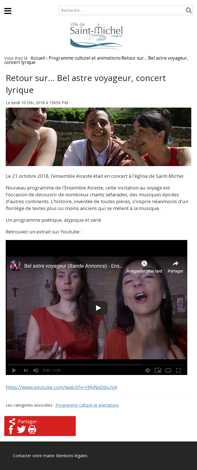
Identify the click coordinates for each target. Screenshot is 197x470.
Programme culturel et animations (84, 58)
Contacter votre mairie (34, 455)
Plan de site (36, 2)
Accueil (9, 2)
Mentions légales (71, 455)
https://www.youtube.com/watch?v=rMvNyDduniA (61, 387)
